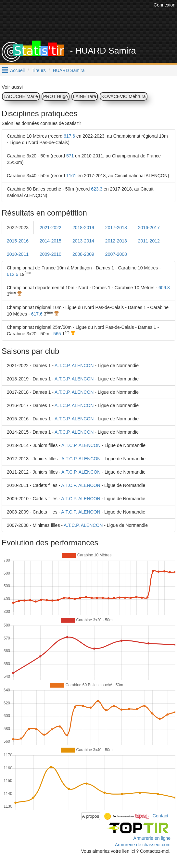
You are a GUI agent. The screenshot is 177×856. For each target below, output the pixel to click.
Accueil (17, 70)
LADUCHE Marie (21, 96)
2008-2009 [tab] (83, 254)
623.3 (96, 189)
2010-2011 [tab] (18, 254)
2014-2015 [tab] (50, 240)
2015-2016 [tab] (18, 240)
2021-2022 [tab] (50, 227)
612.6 (12, 274)
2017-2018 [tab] (116, 227)
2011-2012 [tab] (149, 240)
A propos (90, 816)
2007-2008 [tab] (116, 254)
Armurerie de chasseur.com (143, 844)
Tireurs (39, 70)
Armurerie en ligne (152, 838)
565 (57, 333)
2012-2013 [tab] (116, 240)
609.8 (164, 287)
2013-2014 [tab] (83, 240)
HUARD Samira (69, 70)
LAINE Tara (84, 96)
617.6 (69, 136)
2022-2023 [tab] (18, 227)
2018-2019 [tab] (83, 227)
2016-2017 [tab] (149, 227)
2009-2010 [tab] (50, 254)
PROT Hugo (55, 96)
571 (70, 155)
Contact (160, 815)
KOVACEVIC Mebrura (123, 96)
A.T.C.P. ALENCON (74, 365)
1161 (71, 175)
